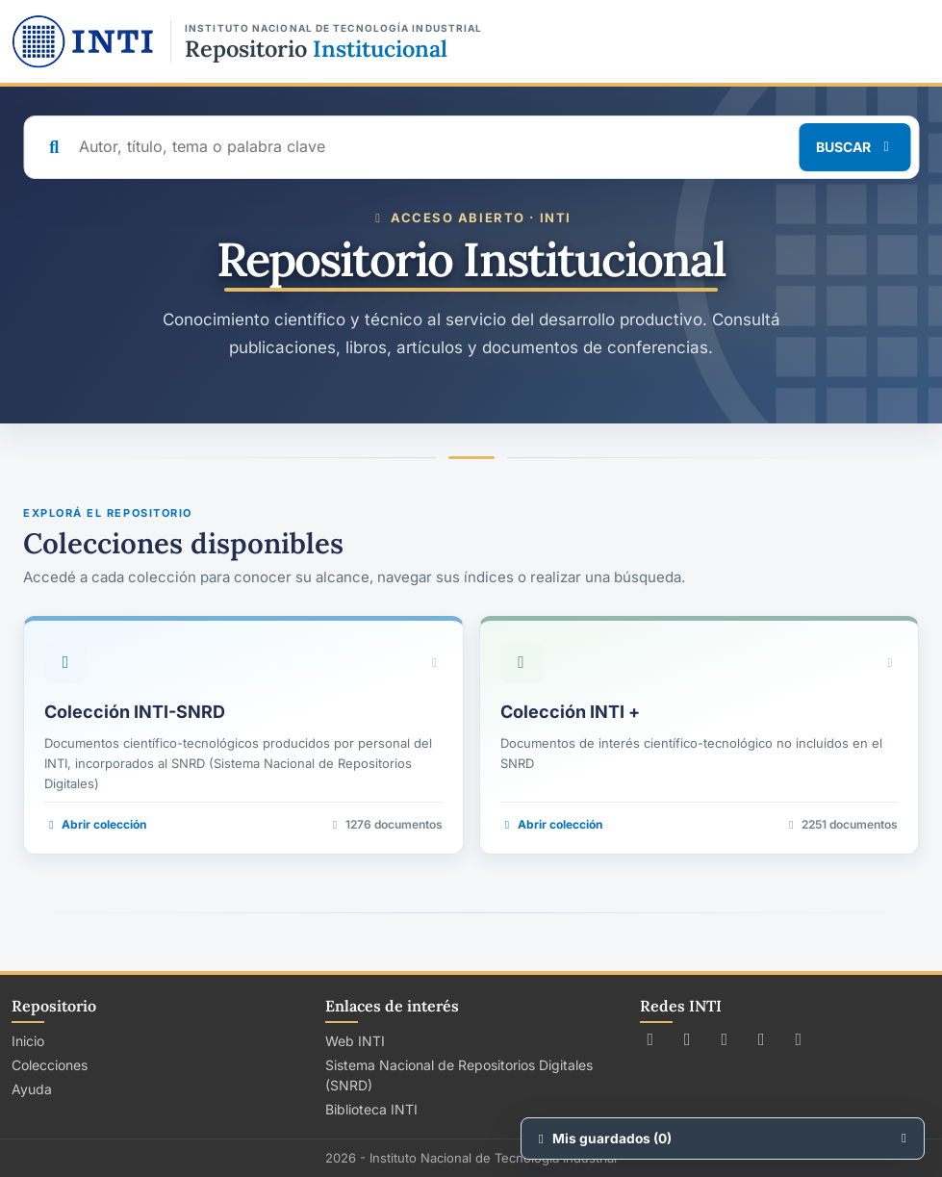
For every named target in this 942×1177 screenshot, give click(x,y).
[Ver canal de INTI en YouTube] (762, 1039)
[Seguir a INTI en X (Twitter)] (651, 1039)
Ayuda (32, 1089)
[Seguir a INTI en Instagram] (725, 1039)
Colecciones (50, 1065)
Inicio (28, 1041)
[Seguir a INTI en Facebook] (687, 1039)
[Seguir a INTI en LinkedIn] (799, 1039)
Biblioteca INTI (371, 1109)
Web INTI (355, 1041)
